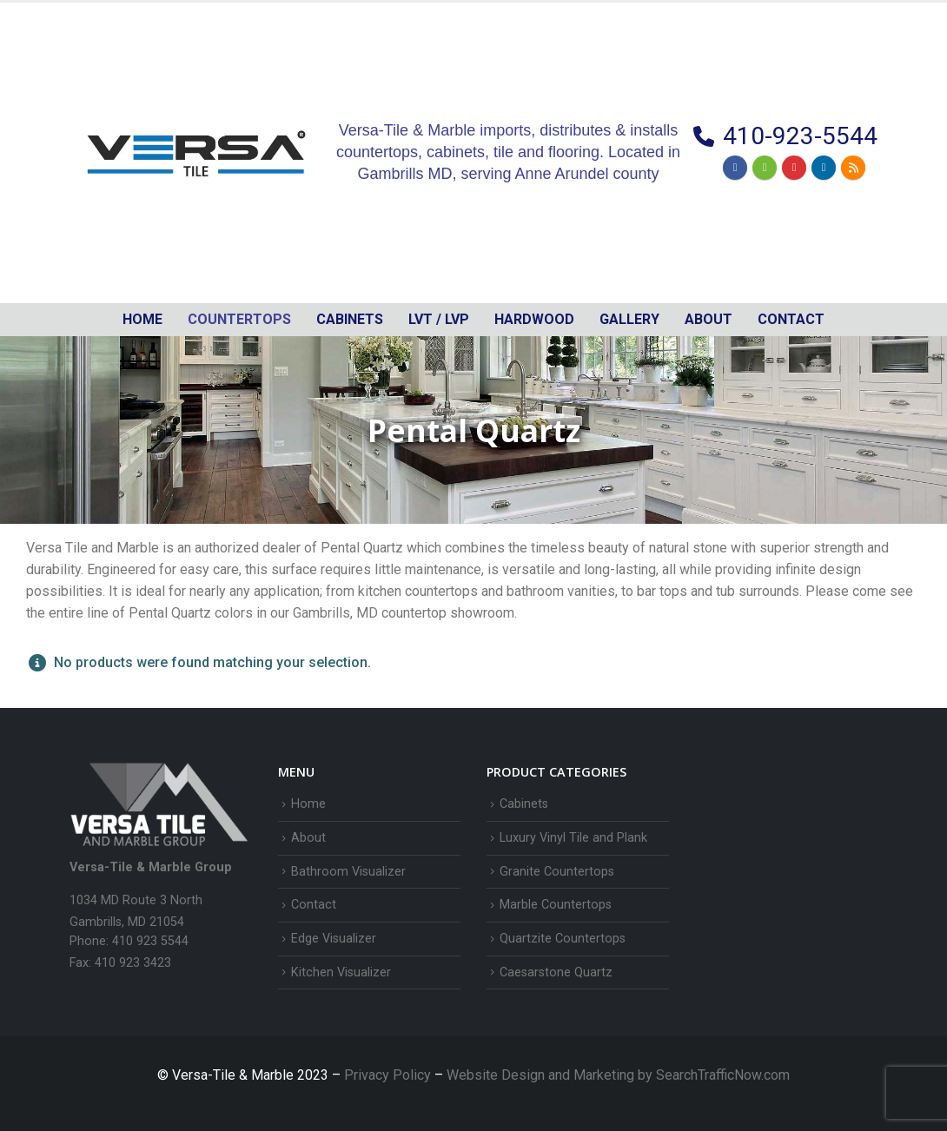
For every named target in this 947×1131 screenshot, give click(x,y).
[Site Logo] (196, 153)
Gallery (629, 319)
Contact (791, 319)
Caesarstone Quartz (556, 972)
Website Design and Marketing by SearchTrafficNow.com (618, 1075)
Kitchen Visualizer (341, 972)
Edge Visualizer (333, 938)
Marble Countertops (556, 904)
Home (142, 319)
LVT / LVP (438, 319)
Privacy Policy (389, 1075)
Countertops (239, 319)
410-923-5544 (800, 136)
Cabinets (524, 804)
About (708, 319)
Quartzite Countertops (563, 938)
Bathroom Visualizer (348, 871)
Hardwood (534, 319)
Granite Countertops (557, 871)
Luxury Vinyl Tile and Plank (573, 837)
